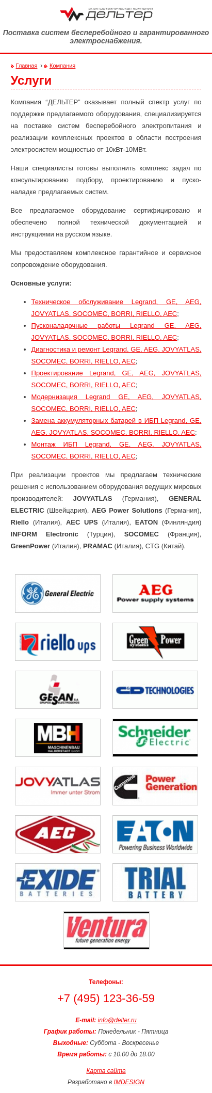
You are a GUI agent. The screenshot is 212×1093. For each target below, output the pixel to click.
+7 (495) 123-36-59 (106, 998)
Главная (27, 65)
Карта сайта (105, 1070)
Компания (62, 65)
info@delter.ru (117, 1020)
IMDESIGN (129, 1082)
